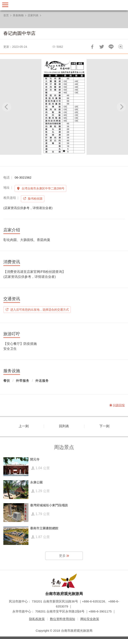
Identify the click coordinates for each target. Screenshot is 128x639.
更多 (62, 555)
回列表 (64, 426)
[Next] (121, 107)
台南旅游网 (64, 5)
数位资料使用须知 (62, 619)
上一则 (24, 426)
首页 (6, 15)
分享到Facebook (92, 47)
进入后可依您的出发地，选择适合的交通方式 (39, 309)
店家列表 (33, 15)
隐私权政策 (37, 619)
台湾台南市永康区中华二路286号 (43, 188)
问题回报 (120, 47)
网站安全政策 (89, 619)
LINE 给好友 (111, 47)
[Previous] (6, 107)
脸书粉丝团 (35, 198)
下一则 (104, 426)
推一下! (101, 47)
